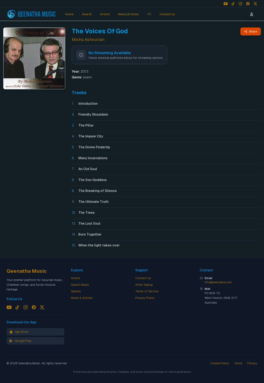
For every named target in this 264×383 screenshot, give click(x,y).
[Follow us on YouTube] (226, 4)
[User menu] (251, 14)
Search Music (80, 284)
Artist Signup (144, 284)
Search (87, 14)
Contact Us (167, 14)
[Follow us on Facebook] (248, 4)
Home (69, 14)
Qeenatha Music (27, 271)
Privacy (252, 363)
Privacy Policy (145, 297)
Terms (238, 363)
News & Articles (82, 297)
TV (149, 14)
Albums (76, 291)
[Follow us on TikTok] (233, 4)
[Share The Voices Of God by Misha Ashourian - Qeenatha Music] (250, 31)
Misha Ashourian (88, 39)
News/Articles (128, 14)
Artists (105, 14)
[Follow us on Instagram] (240, 4)
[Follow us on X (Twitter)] (255, 4)
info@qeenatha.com (218, 282)
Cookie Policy (219, 363)
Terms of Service (146, 291)
